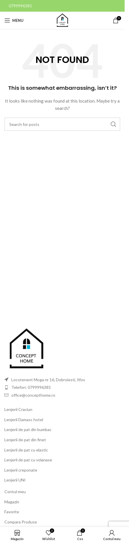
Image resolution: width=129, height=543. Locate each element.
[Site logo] (62, 19)
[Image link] (26, 348)
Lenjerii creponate (20, 470)
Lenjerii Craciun (18, 409)
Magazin (11, 501)
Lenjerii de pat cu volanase (28, 459)
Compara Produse (20, 521)
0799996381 (20, 5)
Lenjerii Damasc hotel (23, 419)
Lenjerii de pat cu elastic (26, 449)
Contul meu (15, 491)
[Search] (62, 124)
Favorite (11, 511)
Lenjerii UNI (15, 479)
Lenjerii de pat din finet (25, 439)
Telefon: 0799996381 (31, 387)
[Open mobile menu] (13, 20)
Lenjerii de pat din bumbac (28, 429)
